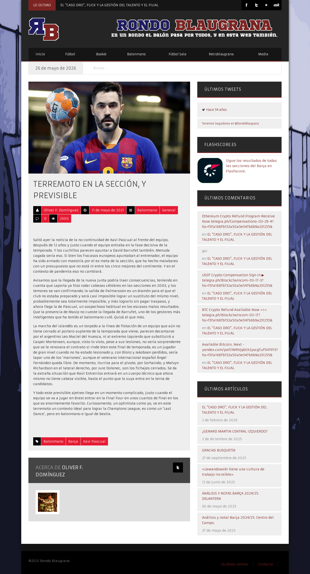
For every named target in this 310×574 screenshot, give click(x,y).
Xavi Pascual (94, 441)
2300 (64, 218)
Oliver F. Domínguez (61, 210)
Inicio (40, 54)
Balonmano (136, 54)
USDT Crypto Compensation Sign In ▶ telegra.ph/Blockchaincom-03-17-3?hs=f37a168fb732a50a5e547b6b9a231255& (237, 280)
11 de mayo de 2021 (108, 210)
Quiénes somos (234, 564)
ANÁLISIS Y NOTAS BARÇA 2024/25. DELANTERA (230, 496)
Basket (101, 54)
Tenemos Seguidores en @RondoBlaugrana (230, 123)
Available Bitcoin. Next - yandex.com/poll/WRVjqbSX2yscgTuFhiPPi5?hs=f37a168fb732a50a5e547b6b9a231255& (240, 349)
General (169, 210)
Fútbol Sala (177, 54)
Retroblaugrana (221, 54)
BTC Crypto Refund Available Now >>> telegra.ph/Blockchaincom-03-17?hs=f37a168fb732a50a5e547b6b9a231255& (237, 315)
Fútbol (70, 54)
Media (263, 54)
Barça (73, 441)
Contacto (265, 564)
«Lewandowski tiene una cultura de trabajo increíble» (233, 472)
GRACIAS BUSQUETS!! (218, 450)
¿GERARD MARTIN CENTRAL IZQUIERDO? (234, 431)
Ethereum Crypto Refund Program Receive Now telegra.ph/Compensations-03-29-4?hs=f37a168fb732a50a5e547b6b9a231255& (238, 221)
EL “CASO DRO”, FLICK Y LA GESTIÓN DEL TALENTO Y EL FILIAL (109, 5)
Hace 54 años (216, 110)
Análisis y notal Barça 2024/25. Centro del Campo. (238, 520)
